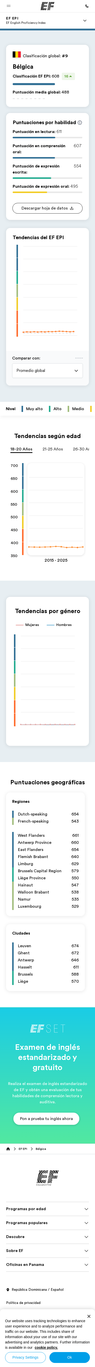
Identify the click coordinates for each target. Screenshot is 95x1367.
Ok (69, 1357)
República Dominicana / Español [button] (35, 1295)
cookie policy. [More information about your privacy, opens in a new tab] (46, 1347)
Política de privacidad (23, 1308)
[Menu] (85, 20)
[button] (8, 6)
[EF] (47, 6)
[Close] (88, 1316)
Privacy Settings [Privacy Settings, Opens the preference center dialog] (25, 1357)
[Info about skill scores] (79, 122)
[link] (26, 20)
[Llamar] (87, 6)
